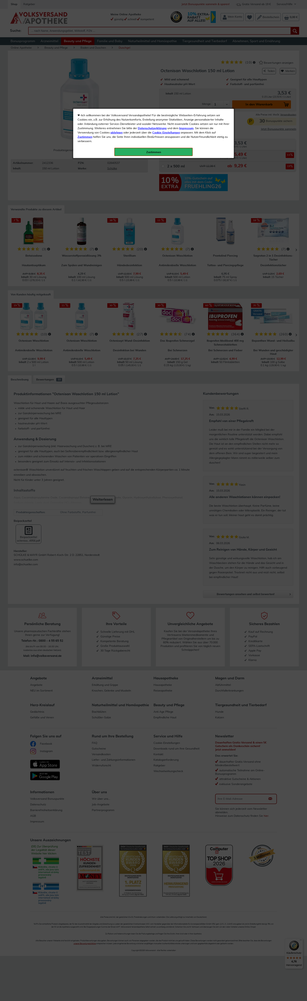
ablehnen (116, 92)
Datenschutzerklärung (152, 88)
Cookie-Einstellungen (166, 92)
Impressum (186, 88)
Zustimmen (85, 96)
